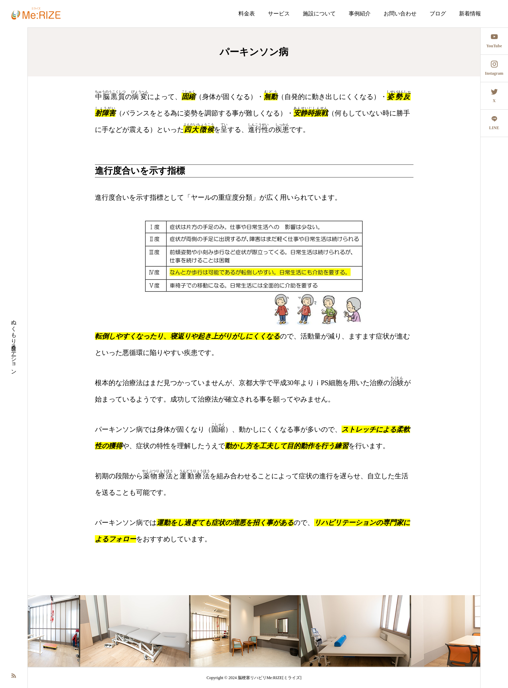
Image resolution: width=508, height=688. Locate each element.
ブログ (438, 13)
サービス (279, 13)
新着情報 (470, 13)
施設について (319, 13)
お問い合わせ (400, 13)
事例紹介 (360, 13)
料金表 (246, 13)
